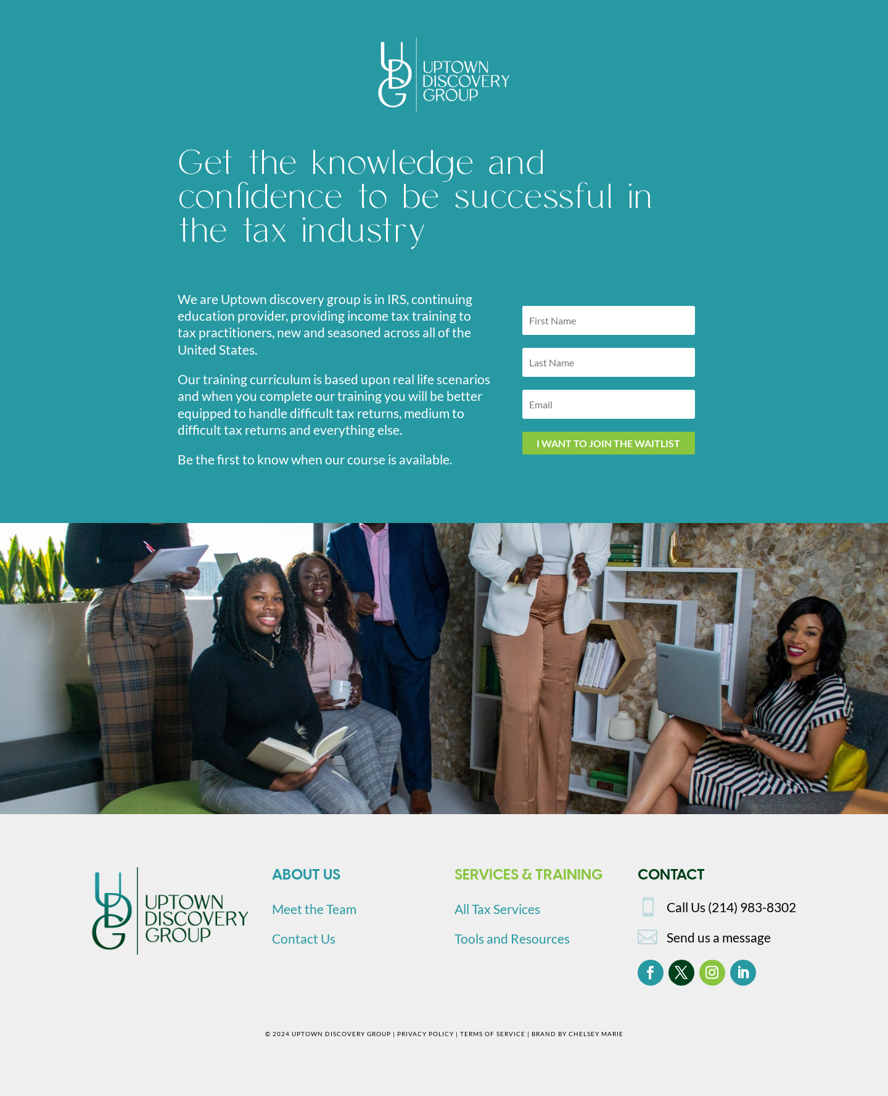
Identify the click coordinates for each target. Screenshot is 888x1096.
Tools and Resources (512, 938)
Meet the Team (314, 909)
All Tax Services (497, 909)
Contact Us (303, 938)
